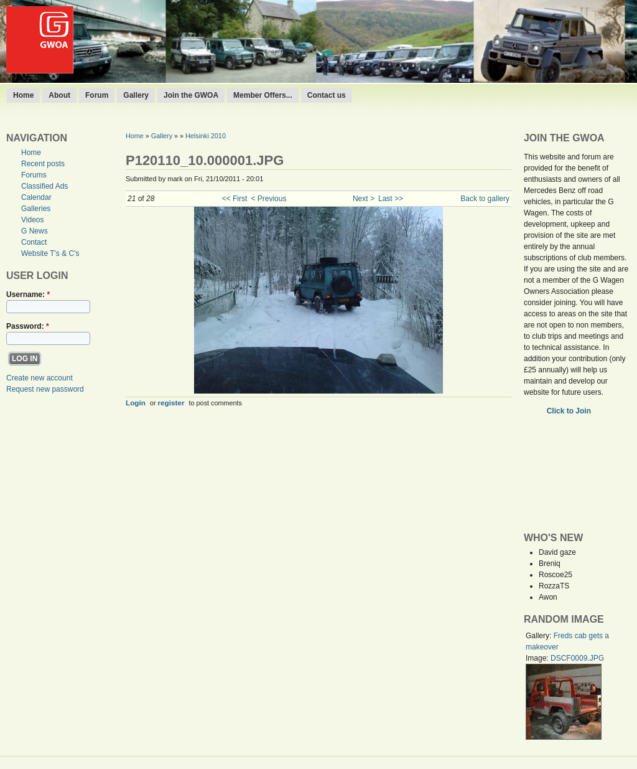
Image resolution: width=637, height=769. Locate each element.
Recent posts (43, 163)
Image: (538, 658)
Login (136, 403)
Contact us (326, 95)
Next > (363, 198)
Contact (34, 242)
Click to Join (570, 411)
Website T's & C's (50, 253)
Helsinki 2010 (205, 135)
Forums (34, 175)
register (171, 403)
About (59, 95)
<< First (235, 198)
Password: (27, 326)
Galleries (35, 208)
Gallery (136, 95)
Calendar (36, 197)
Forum (96, 95)
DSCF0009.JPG (577, 658)
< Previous (268, 198)
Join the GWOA (191, 95)
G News (34, 231)
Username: (28, 294)
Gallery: (540, 635)
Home (23, 95)
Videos (32, 219)
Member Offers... (262, 95)
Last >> (390, 198)
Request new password (45, 389)
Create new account (39, 378)
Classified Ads (44, 186)
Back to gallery (484, 198)
